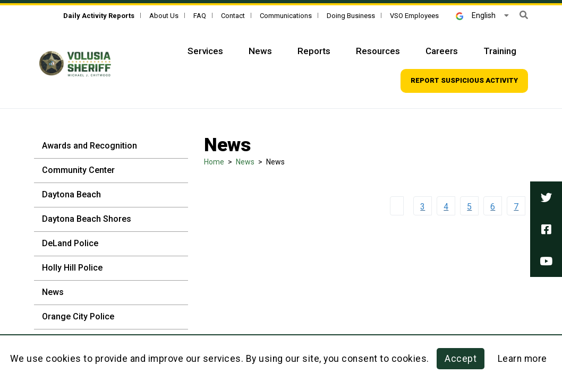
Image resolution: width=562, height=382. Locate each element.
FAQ (199, 16)
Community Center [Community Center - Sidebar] (78, 170)
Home (214, 162)
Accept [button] (460, 358)
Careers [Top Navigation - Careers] (441, 51)
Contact (233, 16)
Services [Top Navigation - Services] (205, 51)
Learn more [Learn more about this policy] (522, 358)
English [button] (476, 15)
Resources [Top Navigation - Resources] (378, 51)
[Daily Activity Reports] (98, 16)
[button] (524, 15)
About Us (163, 16)
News (245, 162)
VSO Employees (414, 16)
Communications (286, 16)
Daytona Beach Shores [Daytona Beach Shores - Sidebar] (86, 219)
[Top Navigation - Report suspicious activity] (464, 81)
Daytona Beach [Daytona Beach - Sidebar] (71, 194)
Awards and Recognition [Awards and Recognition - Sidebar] (89, 146)
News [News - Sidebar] (53, 292)
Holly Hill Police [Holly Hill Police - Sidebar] (72, 268)
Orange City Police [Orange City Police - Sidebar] (78, 316)
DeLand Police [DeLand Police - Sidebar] (70, 243)
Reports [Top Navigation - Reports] (313, 51)
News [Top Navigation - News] (260, 51)
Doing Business (351, 16)
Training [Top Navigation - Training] (499, 51)
